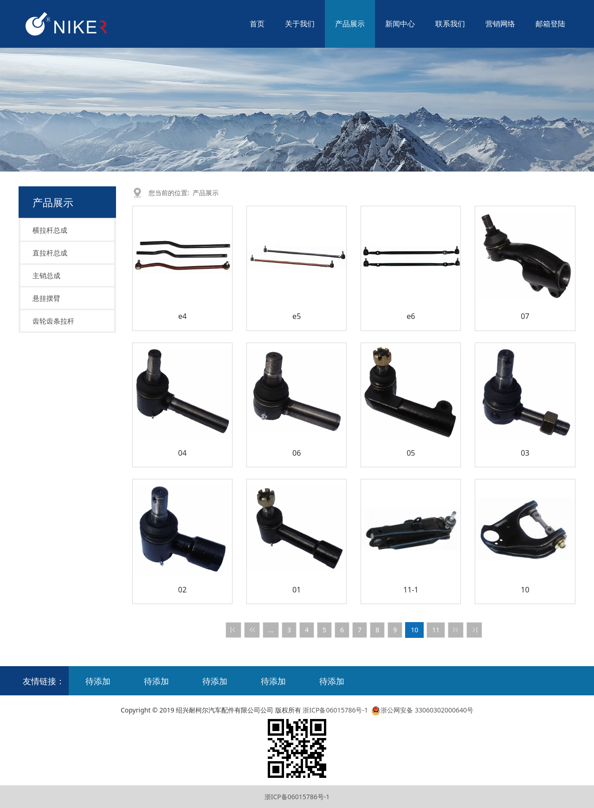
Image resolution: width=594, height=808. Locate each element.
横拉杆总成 (49, 230)
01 (296, 590)
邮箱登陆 (550, 24)
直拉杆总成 (49, 252)
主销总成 (46, 275)
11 (435, 629)
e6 (411, 316)
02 (182, 590)
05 (411, 453)
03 (525, 453)
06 (296, 453)
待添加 (97, 681)
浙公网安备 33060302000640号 (421, 710)
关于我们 (300, 24)
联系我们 (450, 24)
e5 (296, 316)
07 (525, 316)
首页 (257, 24)
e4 (182, 316)
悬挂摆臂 (46, 298)
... (270, 629)
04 (182, 453)
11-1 (411, 590)
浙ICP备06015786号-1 (335, 710)
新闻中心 (400, 24)
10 (525, 590)
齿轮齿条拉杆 (53, 320)
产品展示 (350, 24)
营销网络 (500, 24)
